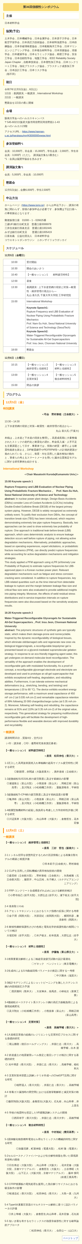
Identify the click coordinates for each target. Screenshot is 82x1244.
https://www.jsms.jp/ (33, 205)
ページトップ (70, 1238)
